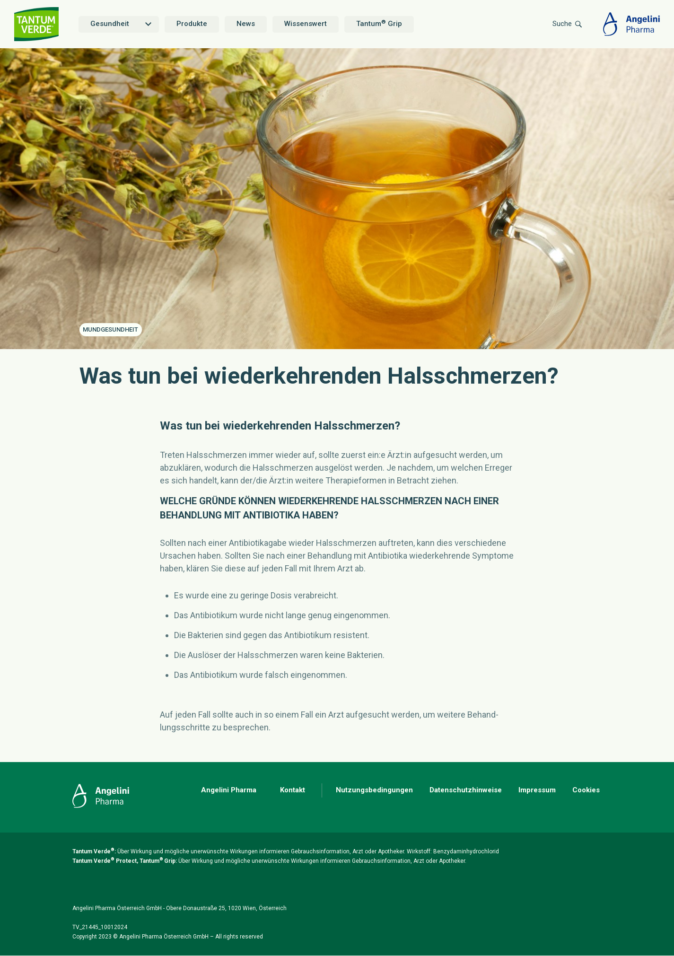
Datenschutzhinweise (465, 790)
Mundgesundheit (110, 329)
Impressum (537, 790)
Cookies (586, 790)
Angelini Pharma (228, 790)
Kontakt (292, 790)
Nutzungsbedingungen (374, 790)
